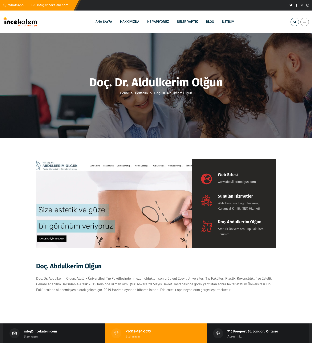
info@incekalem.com (40, 331)
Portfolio (141, 93)
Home (124, 93)
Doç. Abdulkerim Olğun (69, 266)
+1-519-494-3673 (138, 331)
